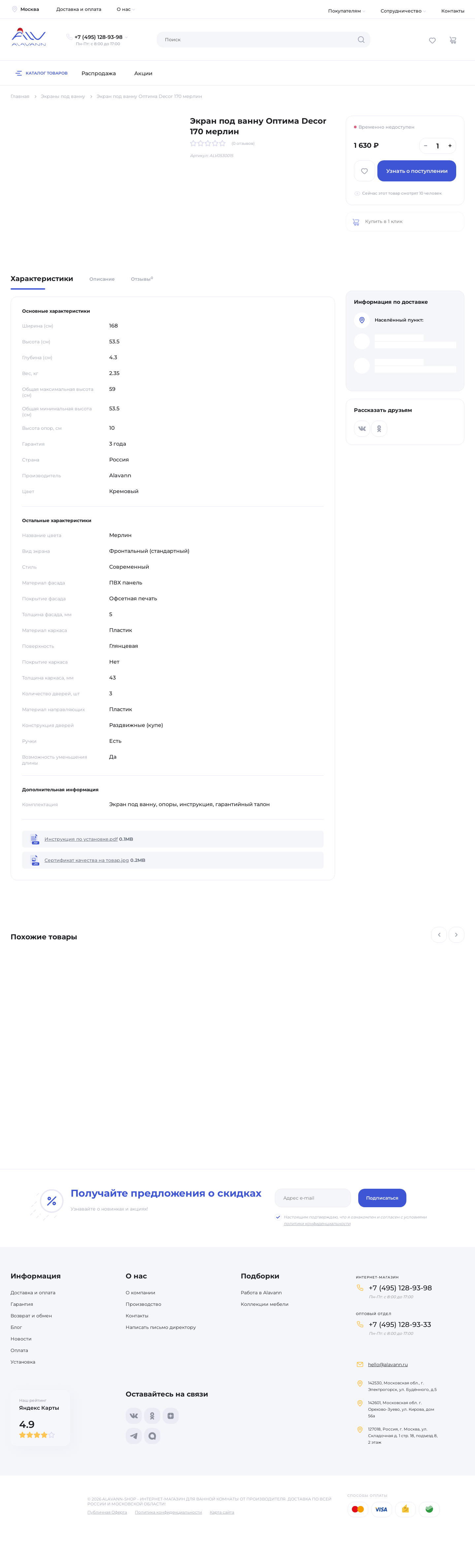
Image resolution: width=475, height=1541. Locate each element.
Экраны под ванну (63, 96)
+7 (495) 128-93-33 (400, 1324)
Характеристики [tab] (42, 279)
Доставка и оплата (78, 9)
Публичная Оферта (107, 1512)
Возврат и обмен (31, 1316)
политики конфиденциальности (317, 1223)
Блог (16, 1327)
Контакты (452, 11)
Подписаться (382, 1198)
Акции (143, 73)
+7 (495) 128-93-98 (400, 1288)
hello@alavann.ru (388, 1365)
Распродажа (98, 73)
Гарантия (22, 1304)
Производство (143, 1304)
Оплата (19, 1350)
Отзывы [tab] (142, 279)
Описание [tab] (102, 279)
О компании (140, 1293)
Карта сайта (222, 1512)
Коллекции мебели (265, 1304)
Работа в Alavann (261, 1293)
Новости (21, 1339)
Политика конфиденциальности (168, 1512)
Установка (23, 1362)
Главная (20, 96)
